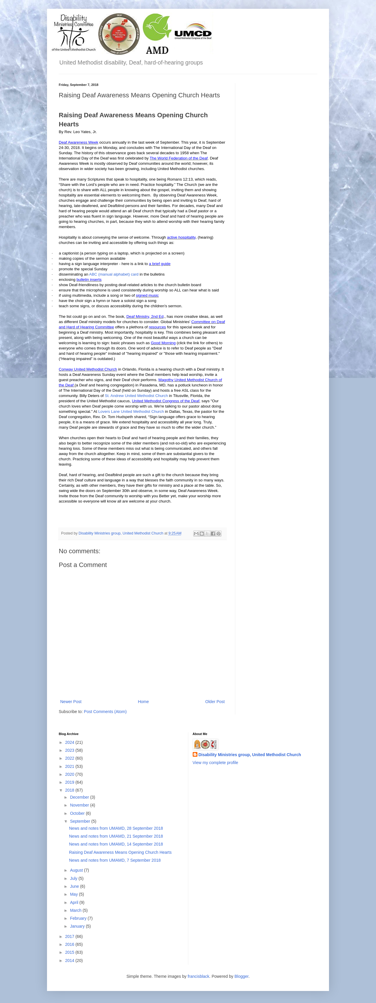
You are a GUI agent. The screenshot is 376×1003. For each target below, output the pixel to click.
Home (143, 701)
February (79, 918)
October (78, 813)
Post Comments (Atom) (105, 711)
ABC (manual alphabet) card (113, 274)
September (80, 821)
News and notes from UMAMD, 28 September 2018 (116, 828)
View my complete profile (215, 762)
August (77, 870)
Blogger (241, 976)
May (74, 894)
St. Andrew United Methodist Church (136, 395)
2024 (70, 742)
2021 (70, 766)
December (80, 797)
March (76, 910)
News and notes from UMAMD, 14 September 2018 (116, 844)
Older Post (215, 701)
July (74, 878)
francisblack (198, 976)
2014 (70, 960)
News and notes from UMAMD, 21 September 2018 (116, 836)
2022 (70, 758)
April (74, 902)
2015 (70, 952)
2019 (70, 782)
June (75, 886)
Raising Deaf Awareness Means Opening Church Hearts (120, 852)
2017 (70, 936)
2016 (70, 944)
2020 (70, 774)
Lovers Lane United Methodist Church (131, 411)
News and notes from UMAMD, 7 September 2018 (115, 860)
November (80, 805)
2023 (70, 750)
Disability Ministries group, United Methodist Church (250, 754)
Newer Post (70, 701)
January (78, 926)
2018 (70, 790)
